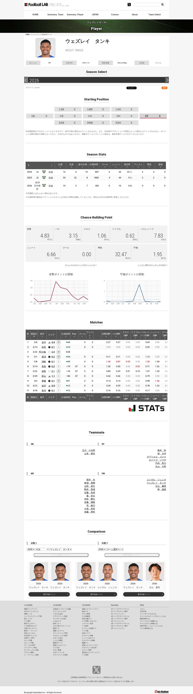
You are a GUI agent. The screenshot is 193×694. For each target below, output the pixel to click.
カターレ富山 (58, 638)
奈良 (44, 347)
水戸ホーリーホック (31, 611)
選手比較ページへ (132, 555)
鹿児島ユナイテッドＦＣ (91, 652)
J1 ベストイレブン (118, 614)
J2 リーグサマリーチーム (120, 616)
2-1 (53, 371)
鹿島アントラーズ (30, 609)
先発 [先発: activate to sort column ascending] (71, 165)
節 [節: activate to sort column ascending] (28, 335)
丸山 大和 (160, 466)
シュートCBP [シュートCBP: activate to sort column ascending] (155, 335)
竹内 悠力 (160, 463)
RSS (164, 88)
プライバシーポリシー (95, 677)
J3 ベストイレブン (118, 628)
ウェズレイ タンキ (156, 483)
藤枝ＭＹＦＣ (58, 643)
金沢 (44, 342)
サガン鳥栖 (57, 650)
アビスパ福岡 (29, 652)
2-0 (53, 352)
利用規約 (75, 677)
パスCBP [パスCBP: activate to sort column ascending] (116, 335)
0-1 (53, 347)
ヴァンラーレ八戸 (59, 611)
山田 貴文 (89, 486)
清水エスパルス (29, 633)
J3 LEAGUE (86, 605)
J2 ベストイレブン (118, 621)
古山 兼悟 (160, 486)
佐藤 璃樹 (89, 502)
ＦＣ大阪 (85, 631)
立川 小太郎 (88, 450)
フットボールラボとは (148, 614)
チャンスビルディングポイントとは (80, 265)
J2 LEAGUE (57, 605)
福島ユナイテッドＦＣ (90, 609)
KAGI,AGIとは (145, 619)
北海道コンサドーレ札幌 (62, 609)
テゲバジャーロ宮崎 (60, 655)
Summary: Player (75, 14)
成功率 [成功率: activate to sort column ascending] (127, 165)
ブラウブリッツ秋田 (60, 616)
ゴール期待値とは (146, 628)
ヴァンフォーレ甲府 (60, 633)
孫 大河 (161, 453)
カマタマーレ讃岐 (88, 640)
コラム (142, 609)
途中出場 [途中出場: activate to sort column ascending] (82, 165)
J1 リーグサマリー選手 (119, 611)
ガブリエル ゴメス (156, 457)
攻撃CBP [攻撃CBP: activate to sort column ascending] (106, 335)
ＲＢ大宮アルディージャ (62, 626)
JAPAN (95, 14)
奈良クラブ (86, 633)
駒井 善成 (89, 489)
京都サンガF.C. (29, 638)
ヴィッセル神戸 (29, 645)
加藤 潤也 (89, 512)
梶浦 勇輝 (89, 483)
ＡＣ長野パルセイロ (89, 621)
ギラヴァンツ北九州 (89, 648)
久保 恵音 (89, 508)
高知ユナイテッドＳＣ (90, 645)
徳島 (44, 371)
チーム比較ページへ (61, 555)
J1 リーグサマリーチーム (120, 609)
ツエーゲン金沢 (87, 623)
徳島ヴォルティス (59, 645)
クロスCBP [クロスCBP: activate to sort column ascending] (126, 335)
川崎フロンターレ (30, 628)
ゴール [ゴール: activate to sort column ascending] (105, 165)
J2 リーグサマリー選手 (119, 619)
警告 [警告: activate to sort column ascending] (149, 165)
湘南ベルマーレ (58, 631)
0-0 (53, 342)
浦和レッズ (28, 614)
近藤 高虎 (89, 492)
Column (115, 14)
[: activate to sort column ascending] (34, 165)
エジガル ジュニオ (156, 479)
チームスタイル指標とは (149, 623)
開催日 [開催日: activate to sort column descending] (34, 335)
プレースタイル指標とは (149, 621)
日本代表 (143, 611)
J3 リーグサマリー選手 (119, 626)
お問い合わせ (116, 677)
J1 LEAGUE (28, 605)
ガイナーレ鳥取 (87, 635)
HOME (35, 14)
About (135, 14)
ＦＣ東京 (27, 621)
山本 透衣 (89, 453)
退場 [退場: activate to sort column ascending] (160, 165)
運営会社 (107, 677)
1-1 (53, 376)
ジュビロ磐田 (58, 640)
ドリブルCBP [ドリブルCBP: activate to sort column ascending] (135, 335)
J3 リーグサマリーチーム (120, 623)
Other (142, 605)
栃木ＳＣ (85, 611)
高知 (44, 366)
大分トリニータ (58, 652)
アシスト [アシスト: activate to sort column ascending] (138, 165)
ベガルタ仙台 (58, 614)
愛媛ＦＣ (85, 643)
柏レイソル (28, 619)
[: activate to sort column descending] (28, 165)
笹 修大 (90, 505)
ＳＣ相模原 (86, 616)
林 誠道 (161, 489)
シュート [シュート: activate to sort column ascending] (116, 165)
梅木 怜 (161, 450)
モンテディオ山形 (59, 619)
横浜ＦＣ (56, 628)
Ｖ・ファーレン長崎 (31, 655)
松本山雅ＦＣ (87, 619)
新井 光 (90, 479)
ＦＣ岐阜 (85, 626)
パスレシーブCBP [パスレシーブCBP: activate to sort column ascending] (145, 335)
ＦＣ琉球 (85, 655)
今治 (51, 172)
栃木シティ (57, 623)
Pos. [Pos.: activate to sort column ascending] (74, 335)
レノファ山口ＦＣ (88, 638)
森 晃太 (90, 496)
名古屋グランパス (30, 635)
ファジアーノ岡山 (30, 648)
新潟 (44, 357)
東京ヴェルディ (29, 623)
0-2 (53, 357)
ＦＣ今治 (56, 648)
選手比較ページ (49, 594)
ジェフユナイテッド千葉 (33, 616)
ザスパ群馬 (86, 614)
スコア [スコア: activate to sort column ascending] (51, 334)
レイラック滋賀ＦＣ (89, 628)
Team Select (155, 14)
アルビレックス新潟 (60, 635)
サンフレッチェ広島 (31, 650)
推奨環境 (82, 677)
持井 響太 (89, 499)
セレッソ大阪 (29, 643)
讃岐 (44, 361)
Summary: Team (55, 14)
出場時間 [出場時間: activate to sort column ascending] (93, 165)
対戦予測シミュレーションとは (151, 626)
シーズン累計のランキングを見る (152, 265)
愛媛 (44, 381)
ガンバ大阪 (28, 640)
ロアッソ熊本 (87, 650)
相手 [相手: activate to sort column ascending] (42, 335)
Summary (114, 605)
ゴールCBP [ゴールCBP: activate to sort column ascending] (165, 335)
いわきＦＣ (57, 621)
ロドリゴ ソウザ (157, 460)
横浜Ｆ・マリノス (30, 631)
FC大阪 (42, 352)
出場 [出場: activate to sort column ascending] (60, 165)
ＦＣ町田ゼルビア (30, 626)
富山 (44, 376)
